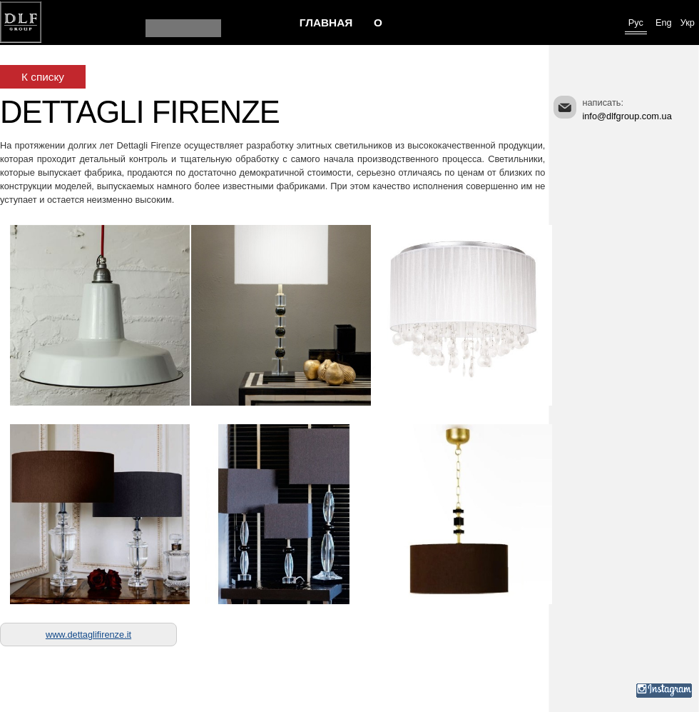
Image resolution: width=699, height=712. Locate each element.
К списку (42, 77)
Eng (663, 22)
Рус (635, 22)
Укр (687, 22)
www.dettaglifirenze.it (88, 634)
